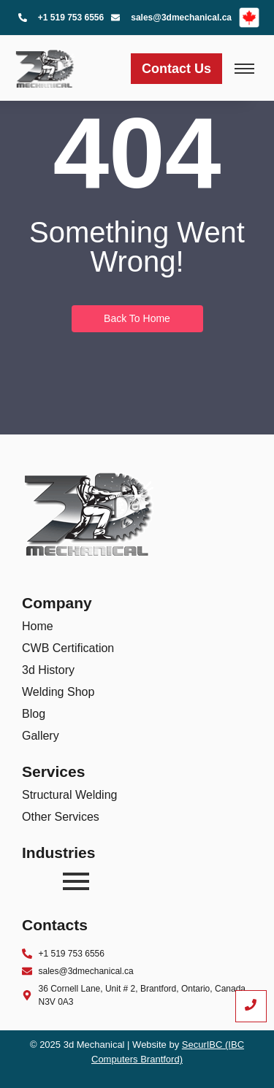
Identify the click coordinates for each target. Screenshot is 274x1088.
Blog (33, 714)
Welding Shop (58, 692)
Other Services (60, 817)
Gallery (40, 735)
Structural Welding (69, 795)
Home (37, 626)
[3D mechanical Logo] (45, 66)
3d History (48, 670)
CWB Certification (68, 648)
